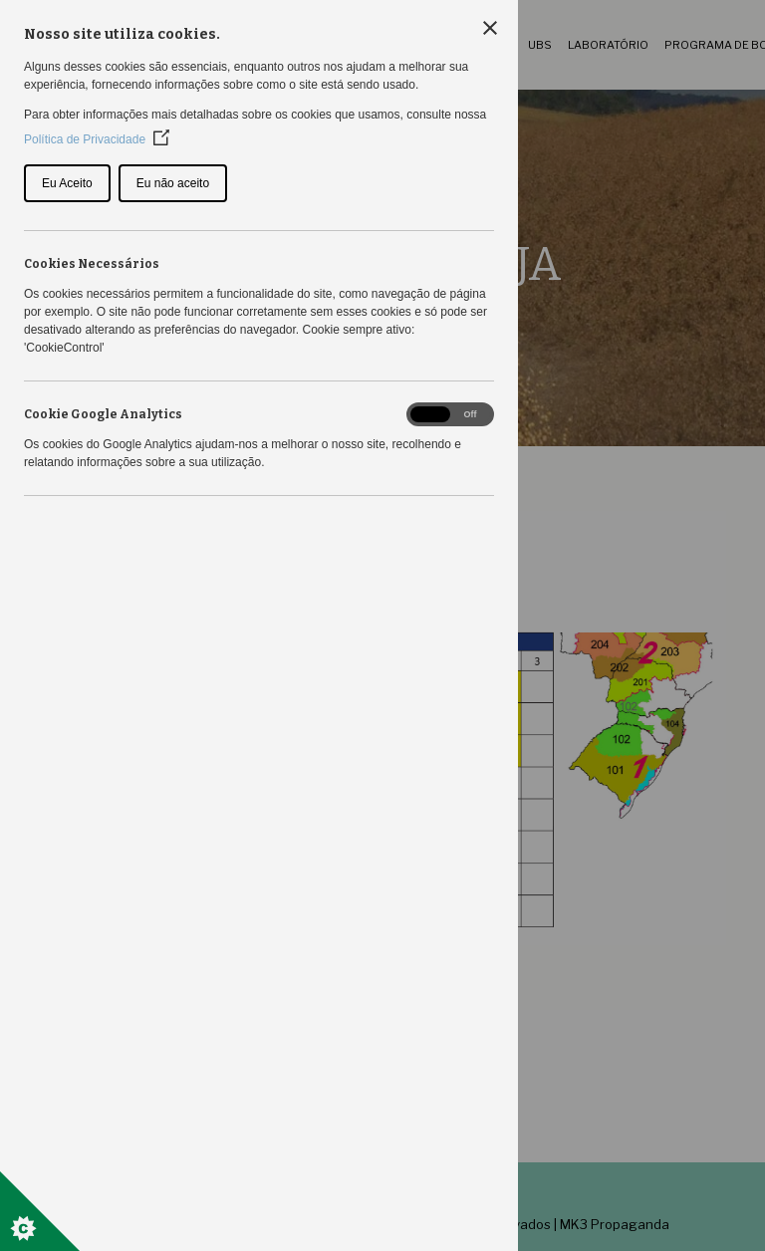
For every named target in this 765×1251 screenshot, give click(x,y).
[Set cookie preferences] (40, 1211)
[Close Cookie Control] (490, 28)
